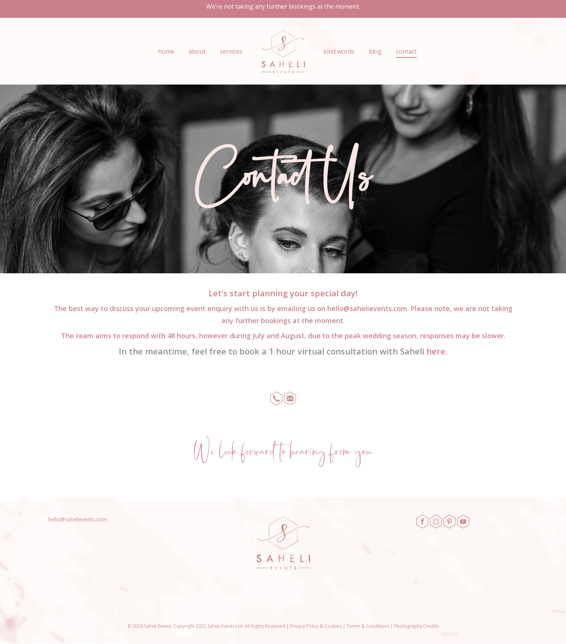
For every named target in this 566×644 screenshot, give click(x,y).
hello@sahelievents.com (367, 308)
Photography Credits (416, 626)
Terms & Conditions (368, 626)
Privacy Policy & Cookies (316, 626)
